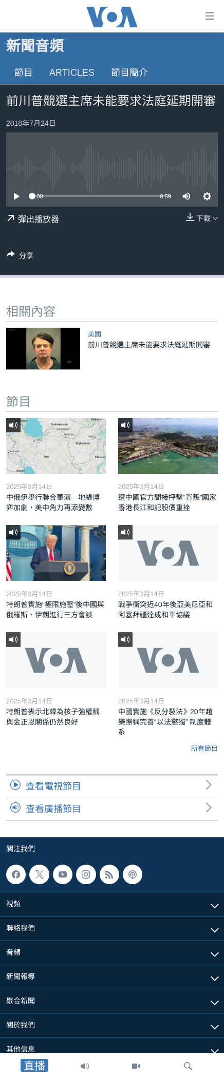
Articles (72, 73)
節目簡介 (129, 73)
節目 (23, 73)
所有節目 (204, 748)
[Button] (20, 257)
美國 (94, 334)
